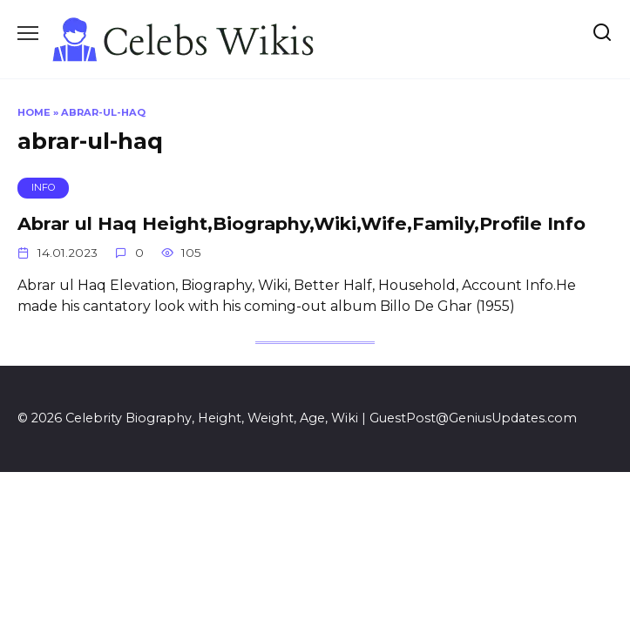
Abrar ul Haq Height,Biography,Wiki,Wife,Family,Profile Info (301, 223)
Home (34, 112)
